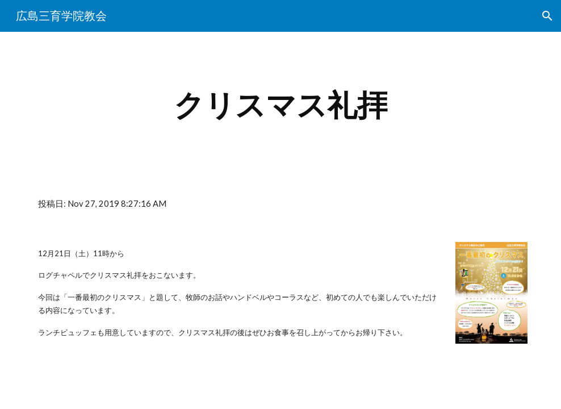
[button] (547, 16)
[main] (280, 105)
